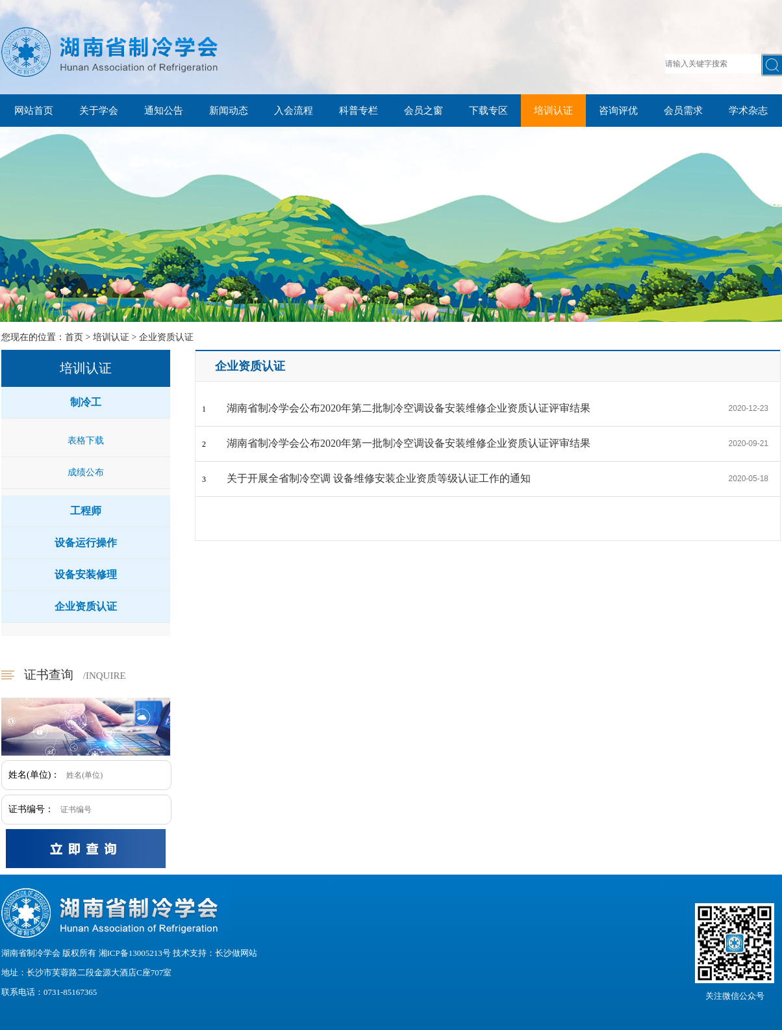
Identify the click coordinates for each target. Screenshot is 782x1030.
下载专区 (488, 110)
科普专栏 (358, 110)
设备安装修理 (86, 574)
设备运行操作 (86, 542)
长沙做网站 (236, 953)
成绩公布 (86, 472)
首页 (74, 337)
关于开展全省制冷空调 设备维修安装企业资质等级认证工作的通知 (379, 478)
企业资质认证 (166, 337)
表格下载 (86, 440)
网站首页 (33, 110)
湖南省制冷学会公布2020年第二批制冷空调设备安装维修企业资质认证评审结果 (408, 408)
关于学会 (98, 110)
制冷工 (85, 402)
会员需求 (683, 110)
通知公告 (163, 110)
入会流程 (293, 110)
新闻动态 (228, 110)
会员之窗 (423, 110)
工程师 (85, 510)
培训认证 (553, 110)
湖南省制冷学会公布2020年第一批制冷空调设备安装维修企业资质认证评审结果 (408, 443)
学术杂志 (748, 110)
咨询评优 (618, 110)
